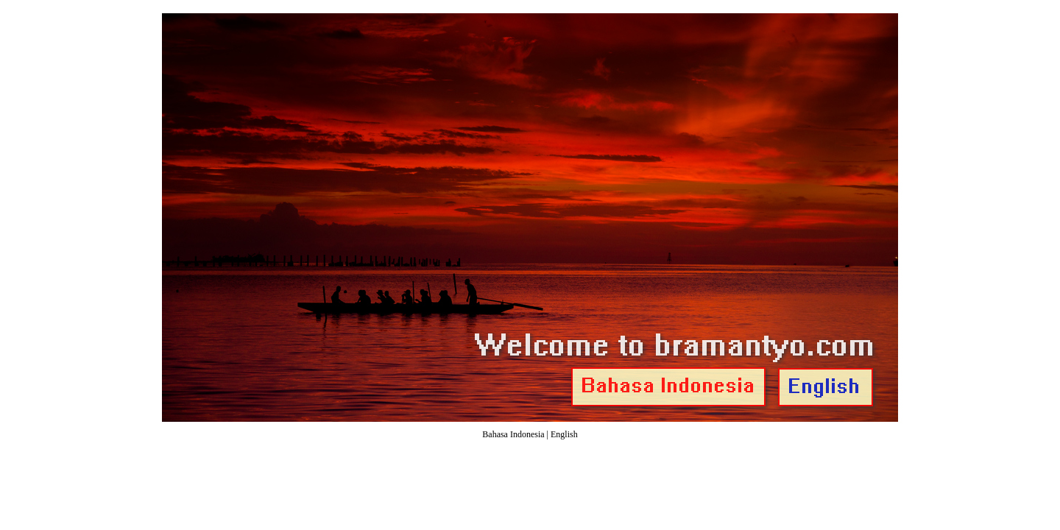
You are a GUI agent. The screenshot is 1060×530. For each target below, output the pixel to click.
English (564, 434)
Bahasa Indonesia (513, 434)
